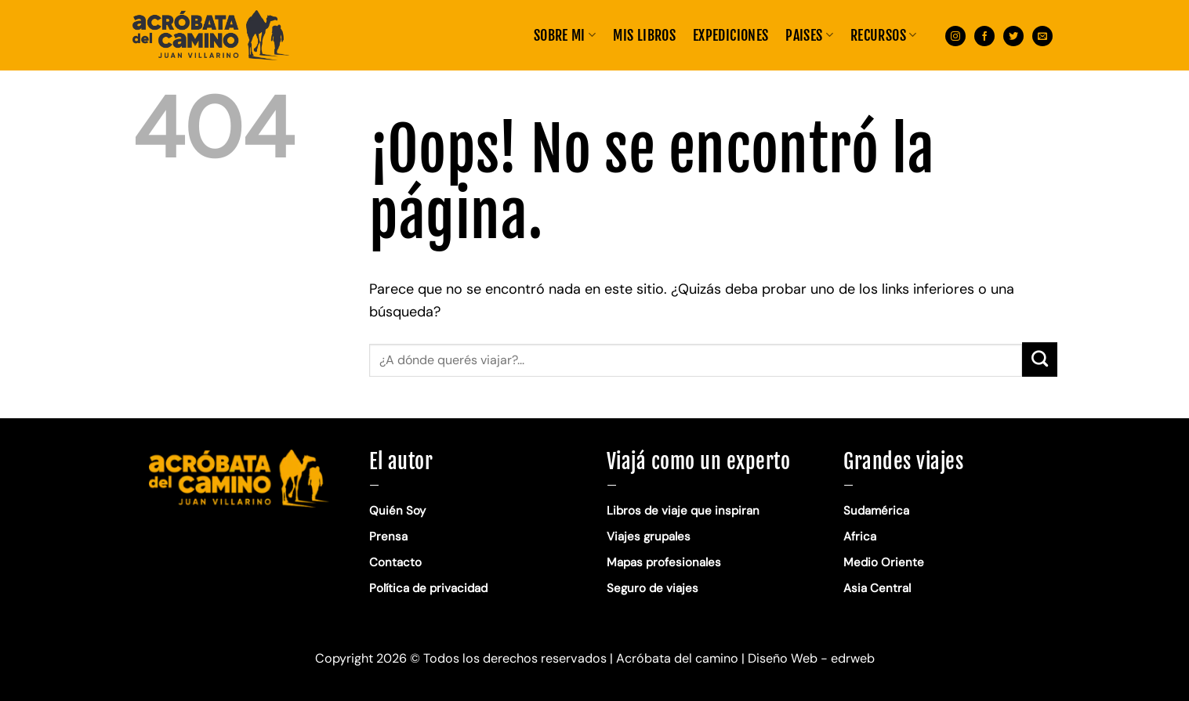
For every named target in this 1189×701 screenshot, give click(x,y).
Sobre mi (565, 35)
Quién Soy (397, 511)
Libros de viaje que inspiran (683, 511)
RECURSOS (883, 35)
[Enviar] (1039, 359)
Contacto (395, 562)
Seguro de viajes (652, 588)
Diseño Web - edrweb (811, 658)
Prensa (388, 536)
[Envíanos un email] (1042, 35)
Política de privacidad (430, 588)
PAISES (809, 35)
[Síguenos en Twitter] (1013, 35)
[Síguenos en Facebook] (984, 35)
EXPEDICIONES (730, 35)
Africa (859, 536)
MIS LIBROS (644, 35)
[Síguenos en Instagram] (955, 34)
